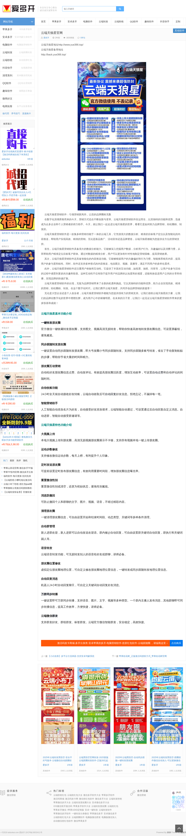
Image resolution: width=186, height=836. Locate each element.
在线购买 (28, 199)
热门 (5, 460)
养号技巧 (15, 113)
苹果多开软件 (108, 795)
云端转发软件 (105, 810)
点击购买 (176, 643)
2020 (169, 832)
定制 (178, 21)
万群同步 (46, 594)
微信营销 (11, 795)
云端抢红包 (112, 806)
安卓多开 (72, 21)
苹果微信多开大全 (62, 802)
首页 (43, 21)
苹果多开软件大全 (81, 806)
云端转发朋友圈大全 (81, 802)
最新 (12, 460)
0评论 (82, 38)
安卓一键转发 (91, 810)
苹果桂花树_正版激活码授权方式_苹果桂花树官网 (143, 656)
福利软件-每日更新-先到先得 (15, 233)
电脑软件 (87, 21)
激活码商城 (58, 799)
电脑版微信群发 (93, 817)
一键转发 (46, 322)
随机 (25, 460)
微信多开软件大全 (92, 795)
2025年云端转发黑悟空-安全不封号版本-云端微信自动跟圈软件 (57, 760)
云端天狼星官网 (52, 32)
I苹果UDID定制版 (75, 810)
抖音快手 (7, 67)
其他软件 (179, 30)
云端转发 (7, 52)
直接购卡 (26, 113)
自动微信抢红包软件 (63, 821)
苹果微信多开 (96, 813)
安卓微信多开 (110, 813)
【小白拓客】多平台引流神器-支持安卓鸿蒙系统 (71, 656)
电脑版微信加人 (109, 817)
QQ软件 (134, 21)
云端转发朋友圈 (99, 806)
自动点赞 (157, 372)
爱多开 (46, 38)
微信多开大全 (101, 799)
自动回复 (110, 394)
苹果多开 (7, 29)
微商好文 (7, 98)
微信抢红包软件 (86, 799)
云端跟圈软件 (78, 817)
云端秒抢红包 (59, 795)
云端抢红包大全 (74, 795)
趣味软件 (7, 91)
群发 (55, 615)
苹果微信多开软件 (62, 813)
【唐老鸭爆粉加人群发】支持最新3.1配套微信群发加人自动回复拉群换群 (17, 277)
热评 (19, 460)
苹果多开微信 (59, 810)
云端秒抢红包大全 (62, 817)
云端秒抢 (7, 60)
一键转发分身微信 (80, 813)
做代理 (5, 113)
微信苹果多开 (80, 821)
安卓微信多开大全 (100, 802)
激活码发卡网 (71, 799)
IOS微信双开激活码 (62, 806)
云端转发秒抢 (115, 799)
